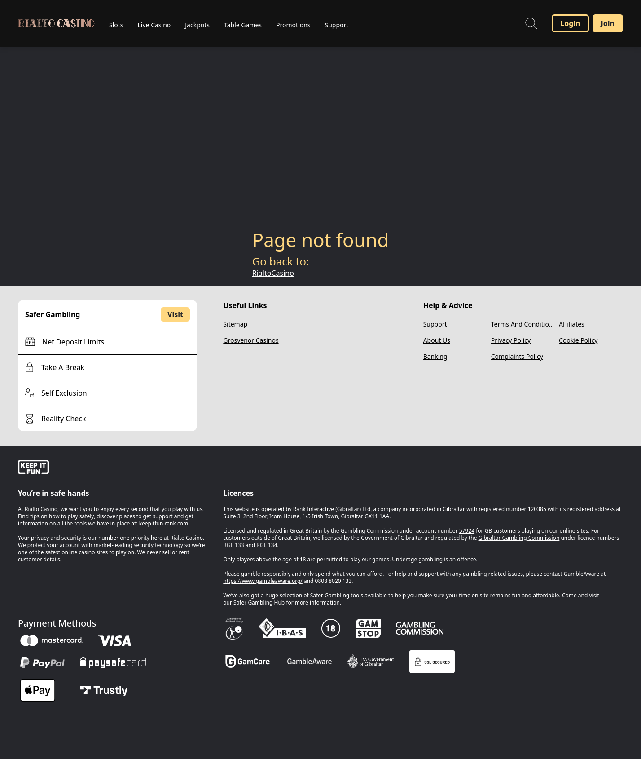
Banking (435, 356)
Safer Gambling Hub (259, 602)
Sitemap (235, 324)
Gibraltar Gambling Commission (519, 538)
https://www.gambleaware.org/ (263, 581)
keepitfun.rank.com (164, 523)
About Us (436, 340)
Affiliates (571, 324)
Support (435, 324)
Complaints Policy (517, 356)
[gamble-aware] (115, 468)
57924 (466, 530)
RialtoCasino (273, 273)
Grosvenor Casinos (250, 340)
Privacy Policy (511, 340)
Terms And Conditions (523, 324)
